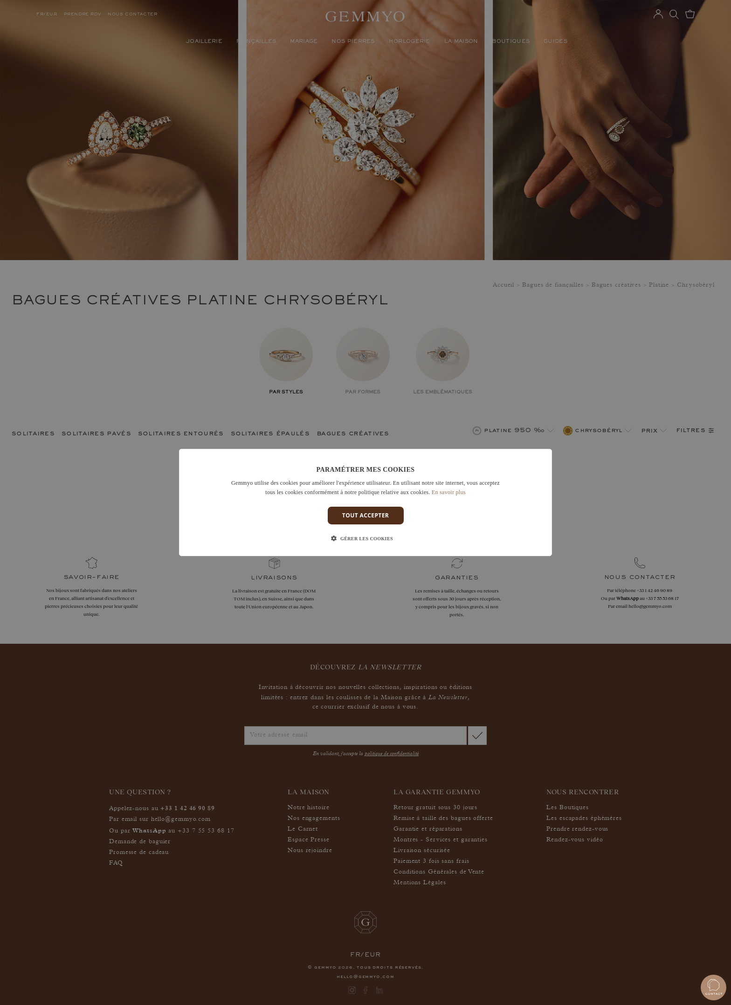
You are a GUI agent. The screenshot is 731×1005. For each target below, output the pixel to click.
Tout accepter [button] (365, 515)
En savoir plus (449, 492)
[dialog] (365, 502)
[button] (365, 539)
